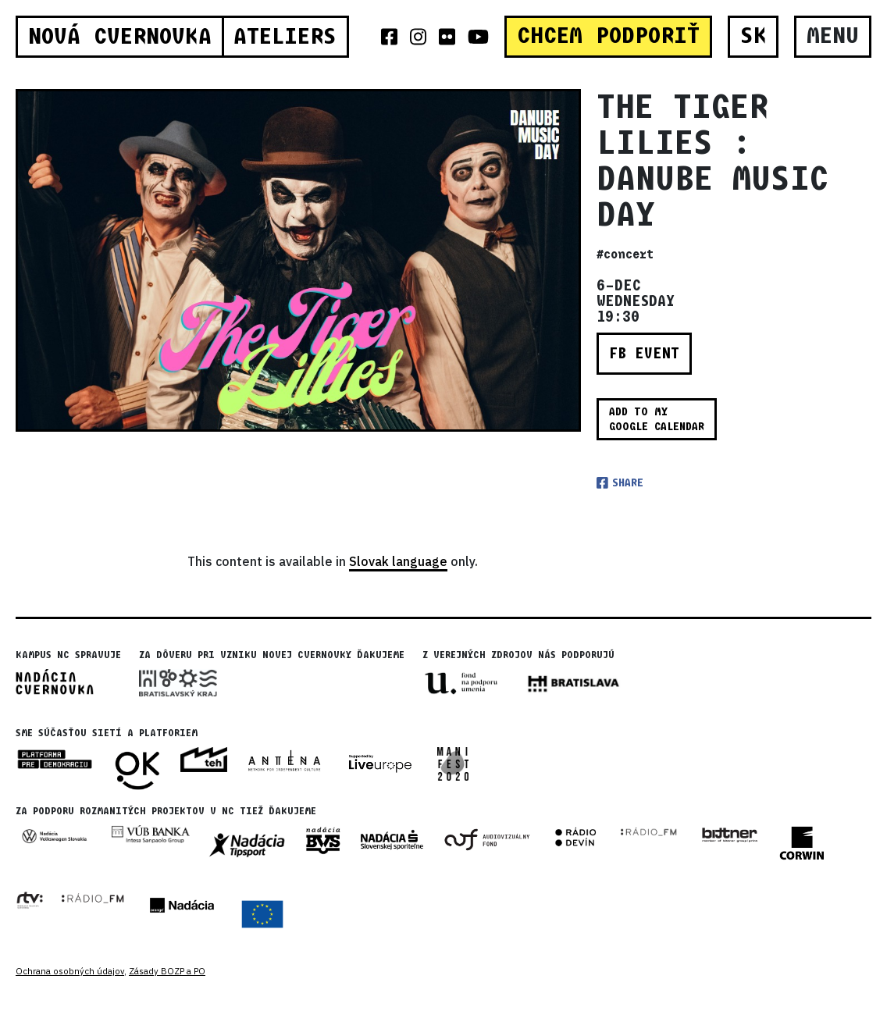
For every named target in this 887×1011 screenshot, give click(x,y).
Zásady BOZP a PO (167, 971)
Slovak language (398, 561)
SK (753, 36)
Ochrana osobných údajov (70, 971)
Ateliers (285, 37)
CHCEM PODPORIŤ (608, 36)
